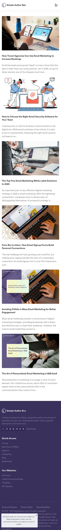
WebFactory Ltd (21, 511)
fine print (16, 519)
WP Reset (6, 476)
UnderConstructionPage (12, 479)
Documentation (43, 507)
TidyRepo (6, 483)
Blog (4, 458)
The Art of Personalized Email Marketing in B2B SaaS (29, 373)
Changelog (6, 454)
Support (5, 451)
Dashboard (7, 461)
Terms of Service (9, 507)
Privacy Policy (27, 507)
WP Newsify (7, 486)
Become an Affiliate (10, 447)
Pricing (5, 443)
